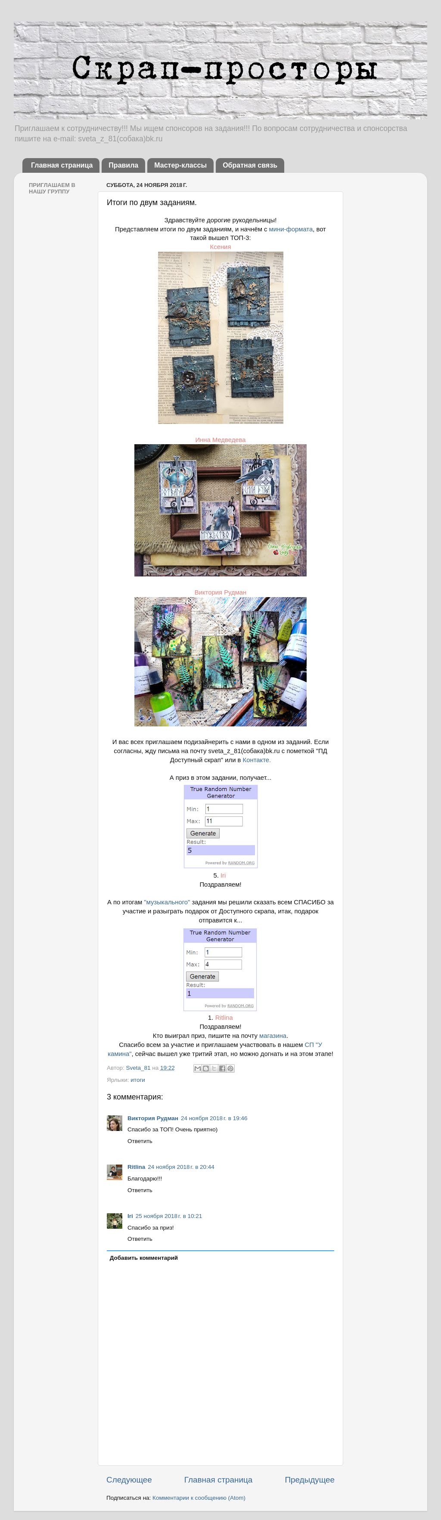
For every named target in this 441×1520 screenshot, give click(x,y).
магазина (272, 1035)
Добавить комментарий (144, 1258)
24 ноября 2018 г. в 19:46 (214, 1118)
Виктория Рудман (221, 592)
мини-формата (291, 229)
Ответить (139, 1141)
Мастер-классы (180, 165)
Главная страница (62, 165)
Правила (123, 165)
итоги (137, 1080)
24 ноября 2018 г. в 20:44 (181, 1167)
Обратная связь (250, 165)
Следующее (129, 1479)
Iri (223, 875)
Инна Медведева (220, 439)
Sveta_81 (139, 1068)
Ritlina (224, 1017)
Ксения (220, 246)
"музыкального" (167, 902)
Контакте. (256, 760)
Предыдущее (310, 1479)
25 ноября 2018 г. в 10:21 (169, 1216)
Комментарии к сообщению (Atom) (198, 1498)
